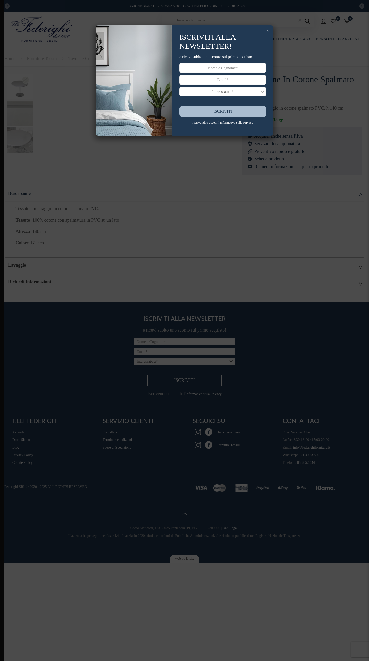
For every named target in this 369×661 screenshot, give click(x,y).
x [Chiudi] (268, 31)
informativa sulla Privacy (236, 122)
